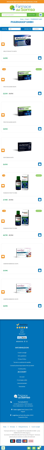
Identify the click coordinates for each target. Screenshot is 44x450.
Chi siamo (12, 426)
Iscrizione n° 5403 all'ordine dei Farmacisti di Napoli (19, 434)
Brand (27, 19)
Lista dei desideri (22, 383)
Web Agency (26, 433)
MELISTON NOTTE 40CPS (10, 51)
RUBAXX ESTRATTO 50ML (10, 228)
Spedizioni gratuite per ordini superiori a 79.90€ (22, 1)
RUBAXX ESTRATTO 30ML (10, 193)
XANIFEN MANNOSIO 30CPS (10, 263)
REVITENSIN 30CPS (8, 157)
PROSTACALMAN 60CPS (9, 122)
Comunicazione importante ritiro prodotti (22, 365)
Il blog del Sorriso (23, 426)
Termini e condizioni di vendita (22, 362)
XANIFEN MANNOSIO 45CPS (10, 299)
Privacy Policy (22, 359)
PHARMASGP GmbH (36, 19)
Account (22, 377)
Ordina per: (28, 29)
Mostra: (5, 29)
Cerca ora (31, 14)
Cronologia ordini (22, 380)
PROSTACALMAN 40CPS (9, 86)
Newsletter (22, 386)
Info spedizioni (22, 356)
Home (22, 19)
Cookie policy (22, 369)
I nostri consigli (22, 352)
